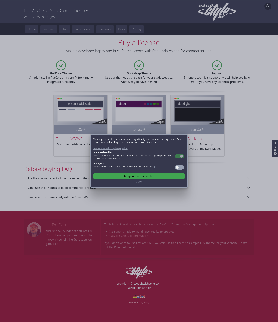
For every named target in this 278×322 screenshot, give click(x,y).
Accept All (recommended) (139, 176)
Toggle (179, 156)
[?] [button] (119, 158)
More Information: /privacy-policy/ (110, 148)
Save (139, 181)
